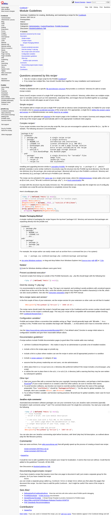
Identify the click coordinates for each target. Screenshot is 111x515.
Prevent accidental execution (30, 47)
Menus (6, 48)
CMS (3, 23)
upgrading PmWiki (58, 166)
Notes (22, 45)
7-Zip (102, 260)
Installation (4, 95)
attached (47, 116)
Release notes (6, 102)
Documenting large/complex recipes (32, 65)
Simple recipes (26, 38)
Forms (3, 31)
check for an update (61, 112)
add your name (66, 512)
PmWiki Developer (62, 26)
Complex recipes (26, 40)
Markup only (5, 44)
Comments (23, 63)
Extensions (4, 29)
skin (55, 357)
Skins (3, 67)
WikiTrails (4, 74)
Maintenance (5, 80)
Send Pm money (6, 130)
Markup (3, 42)
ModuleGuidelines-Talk (37, 28)
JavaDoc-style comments (30, 60)
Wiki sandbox (5, 9)
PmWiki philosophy (7, 100)
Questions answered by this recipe (30, 34)
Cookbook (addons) (7, 111)
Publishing (4, 59)
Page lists (4, 52)
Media (3, 50)
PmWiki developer (44, 493)
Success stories (6, 120)
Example (28, 382)
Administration (5, 18)
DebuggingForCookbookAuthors (36, 491)
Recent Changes (80, 2)
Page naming (5, 54)
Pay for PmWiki (6, 128)
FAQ (2, 89)
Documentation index (8, 98)
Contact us (4, 104)
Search (88, 2)
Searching (4, 63)
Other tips (24, 58)
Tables (3, 71)
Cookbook (4, 16)
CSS (2, 25)
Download (4, 93)
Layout (3, 38)
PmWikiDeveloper (30, 493)
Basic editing (5, 97)
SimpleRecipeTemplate (32, 496)
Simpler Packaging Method (31, 43)
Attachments (8, 20)
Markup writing (6, 46)
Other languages (6, 134)
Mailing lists (5, 116)
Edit (91, 7)
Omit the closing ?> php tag (30, 49)
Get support (5, 124)
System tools (5, 69)
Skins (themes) (6, 113)
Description (23, 36)
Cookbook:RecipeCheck (33, 313)
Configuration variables (28, 54)
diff (96, 260)
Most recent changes (8, 11)
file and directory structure (56, 89)
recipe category (37, 357)
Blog (2, 22)
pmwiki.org (5, 109)
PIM (2, 57)
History (96, 7)
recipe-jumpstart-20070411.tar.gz (36, 447)
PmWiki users (5, 118)
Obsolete (4, 79)
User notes (23, 512)
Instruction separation (57, 292)
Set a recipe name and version (31, 51)
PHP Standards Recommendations (37, 500)
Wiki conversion (6, 73)
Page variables (6, 56)
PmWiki (3, 85)
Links (3, 40)
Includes (4, 35)
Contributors (23, 69)
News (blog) (5, 87)
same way (49, 177)
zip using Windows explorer (32, 260)
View (86, 7)
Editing (3, 27)
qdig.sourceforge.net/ (50, 443)
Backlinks (107, 7)
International (5, 37)
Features (4, 91)
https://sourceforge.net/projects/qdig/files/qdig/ (43, 329)
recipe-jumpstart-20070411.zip (35, 449)
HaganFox (24, 454)
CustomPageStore (47, 26)
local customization (74, 180)
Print (101, 7)
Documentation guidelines (29, 56)
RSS (2, 61)
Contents (24, 32)
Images (3, 33)
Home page (5, 7)
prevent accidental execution (44, 110)
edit (93, 260)
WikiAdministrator (85, 177)
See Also (22, 67)
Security (4, 65)
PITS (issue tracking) (8, 114)
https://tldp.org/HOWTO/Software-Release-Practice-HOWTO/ (46, 498)
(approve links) (86, 260)
